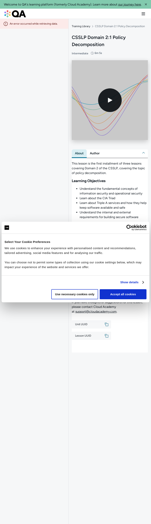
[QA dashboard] (15, 14)
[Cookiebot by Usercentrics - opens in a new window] (129, 228)
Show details (129, 282)
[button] (146, 4)
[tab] (79, 153)
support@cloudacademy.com (96, 311)
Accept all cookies (123, 294)
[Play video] (110, 100)
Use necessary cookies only (74, 294)
